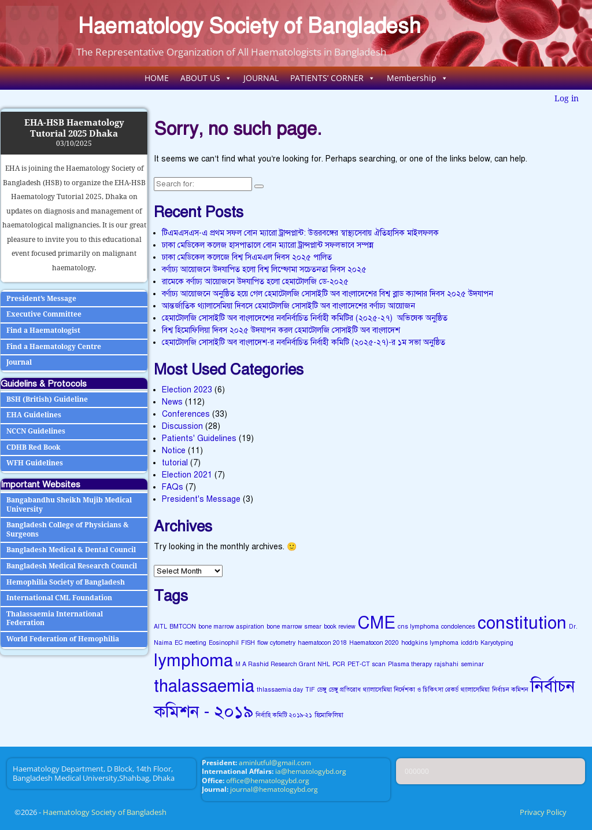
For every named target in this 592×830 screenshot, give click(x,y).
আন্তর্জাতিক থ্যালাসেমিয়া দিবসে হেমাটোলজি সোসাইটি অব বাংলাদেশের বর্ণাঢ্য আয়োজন (288, 306)
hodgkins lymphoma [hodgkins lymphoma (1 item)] (429, 643)
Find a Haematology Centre (53, 347)
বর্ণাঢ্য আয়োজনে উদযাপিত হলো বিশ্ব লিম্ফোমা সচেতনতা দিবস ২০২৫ (264, 269)
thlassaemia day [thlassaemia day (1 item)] (280, 689)
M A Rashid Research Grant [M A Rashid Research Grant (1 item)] (275, 664)
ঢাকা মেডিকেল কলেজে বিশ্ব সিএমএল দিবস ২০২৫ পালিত (247, 257)
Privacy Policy (543, 812)
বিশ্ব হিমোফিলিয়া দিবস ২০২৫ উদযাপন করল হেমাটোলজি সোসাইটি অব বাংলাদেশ (281, 330)
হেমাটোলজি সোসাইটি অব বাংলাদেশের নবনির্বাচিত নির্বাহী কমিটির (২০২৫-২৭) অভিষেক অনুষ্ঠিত (304, 318)
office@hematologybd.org (267, 780)
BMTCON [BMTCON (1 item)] (182, 626)
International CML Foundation (59, 598)
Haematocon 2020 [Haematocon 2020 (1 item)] (374, 643)
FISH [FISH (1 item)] (248, 643)
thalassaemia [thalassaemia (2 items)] (204, 685)
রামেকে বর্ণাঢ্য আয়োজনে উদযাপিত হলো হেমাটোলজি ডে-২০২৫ (255, 282)
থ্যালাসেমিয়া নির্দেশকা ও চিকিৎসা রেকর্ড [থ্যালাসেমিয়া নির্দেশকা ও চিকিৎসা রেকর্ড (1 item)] (410, 689)
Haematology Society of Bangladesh (249, 26)
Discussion (182, 426)
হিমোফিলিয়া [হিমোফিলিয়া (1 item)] (328, 715)
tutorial (175, 463)
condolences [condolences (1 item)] (458, 626)
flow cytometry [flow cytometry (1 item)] (276, 643)
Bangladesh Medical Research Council (71, 566)
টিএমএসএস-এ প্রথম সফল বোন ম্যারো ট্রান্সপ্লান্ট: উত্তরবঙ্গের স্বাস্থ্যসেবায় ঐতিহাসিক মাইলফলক (300, 233)
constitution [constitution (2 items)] (522, 622)
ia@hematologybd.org (310, 771)
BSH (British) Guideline (47, 399)
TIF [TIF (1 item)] (310, 689)
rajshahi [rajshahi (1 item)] (446, 664)
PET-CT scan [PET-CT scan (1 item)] (366, 664)
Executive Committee (44, 314)
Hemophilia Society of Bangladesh (65, 582)
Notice (174, 451)
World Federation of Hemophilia (62, 639)
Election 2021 (187, 475)
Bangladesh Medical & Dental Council (71, 550)
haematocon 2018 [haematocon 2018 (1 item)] (322, 643)
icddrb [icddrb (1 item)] (469, 643)
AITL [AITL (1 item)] (160, 626)
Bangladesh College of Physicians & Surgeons (67, 529)
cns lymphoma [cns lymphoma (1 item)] (418, 626)
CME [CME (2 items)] (376, 622)
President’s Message (41, 299)
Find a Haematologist (43, 330)
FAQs (172, 487)
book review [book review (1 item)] (340, 626)
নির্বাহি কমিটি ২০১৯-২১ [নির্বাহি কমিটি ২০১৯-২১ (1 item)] (284, 715)
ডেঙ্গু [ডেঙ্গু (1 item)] (322, 689)
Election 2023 (187, 390)
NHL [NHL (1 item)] (323, 664)
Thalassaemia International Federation (54, 618)
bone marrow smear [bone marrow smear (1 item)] (294, 626)
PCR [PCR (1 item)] (338, 664)
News (172, 402)
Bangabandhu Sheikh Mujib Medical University (69, 504)
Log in (566, 98)
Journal (19, 362)
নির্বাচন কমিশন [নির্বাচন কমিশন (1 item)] (510, 689)
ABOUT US (206, 77)
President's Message (201, 499)
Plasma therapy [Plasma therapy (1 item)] (410, 664)
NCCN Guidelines (35, 431)
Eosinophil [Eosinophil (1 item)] (224, 643)
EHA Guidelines (33, 415)
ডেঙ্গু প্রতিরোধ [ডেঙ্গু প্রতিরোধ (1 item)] (345, 689)
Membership (417, 77)
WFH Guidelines (34, 463)
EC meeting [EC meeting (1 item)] (190, 643)
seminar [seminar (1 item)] (472, 664)
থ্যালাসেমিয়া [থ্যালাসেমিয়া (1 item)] (475, 689)
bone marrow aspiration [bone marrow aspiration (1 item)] (231, 626)
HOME (157, 77)
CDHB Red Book (33, 447)
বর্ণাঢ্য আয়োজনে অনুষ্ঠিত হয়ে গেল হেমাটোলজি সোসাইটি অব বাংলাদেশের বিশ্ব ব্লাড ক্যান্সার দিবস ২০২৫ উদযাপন (327, 294)
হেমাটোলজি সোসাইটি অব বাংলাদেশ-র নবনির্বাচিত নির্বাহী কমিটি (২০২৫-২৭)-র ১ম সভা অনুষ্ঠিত (303, 342)
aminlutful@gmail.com (275, 762)
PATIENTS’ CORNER (332, 77)
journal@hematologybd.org (274, 789)
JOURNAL (261, 77)
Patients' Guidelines (199, 438)
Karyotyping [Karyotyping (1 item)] (496, 643)
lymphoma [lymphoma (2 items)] (193, 660)
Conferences (186, 414)
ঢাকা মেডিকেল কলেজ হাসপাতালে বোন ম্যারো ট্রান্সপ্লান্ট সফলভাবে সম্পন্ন (267, 245)
